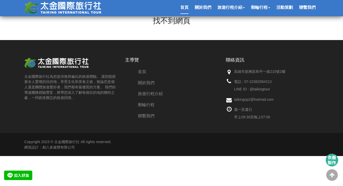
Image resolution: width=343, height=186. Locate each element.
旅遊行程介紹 (150, 93)
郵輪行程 (146, 105)
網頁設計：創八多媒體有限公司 (49, 147)
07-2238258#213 (258, 82)
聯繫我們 (146, 116)
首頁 (142, 71)
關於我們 (146, 83)
